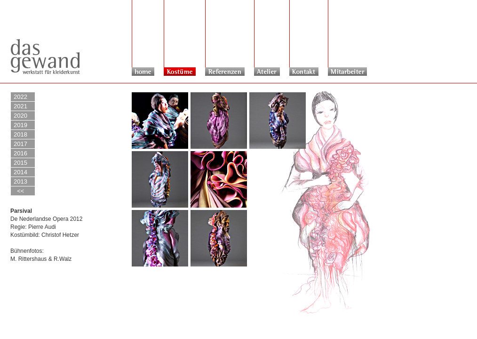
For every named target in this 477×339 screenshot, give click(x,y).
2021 (20, 106)
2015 (20, 162)
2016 (20, 153)
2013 (20, 181)
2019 (20, 125)
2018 (20, 134)
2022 (20, 96)
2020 (20, 115)
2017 (20, 143)
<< (19, 190)
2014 (20, 172)
